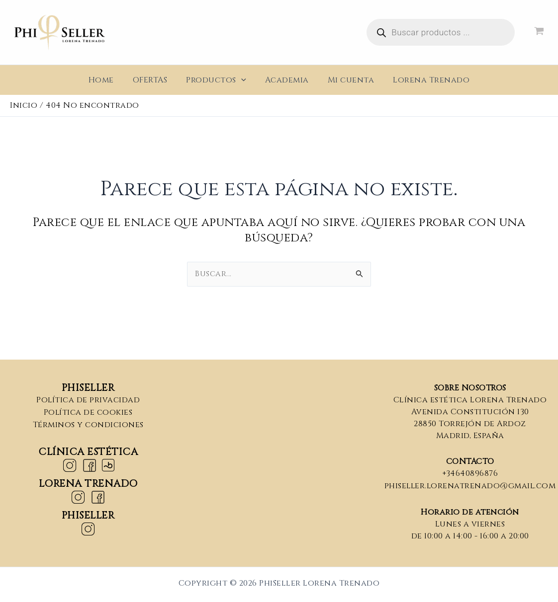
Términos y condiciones (88, 423)
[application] (243, 80)
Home (108, 80)
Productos (217, 80)
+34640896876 (470, 473)
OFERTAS (154, 80)
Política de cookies (88, 411)
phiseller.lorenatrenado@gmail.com (470, 485)
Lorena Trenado (423, 80)
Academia (285, 80)
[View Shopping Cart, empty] (539, 32)
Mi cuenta (346, 80)
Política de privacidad (88, 399)
